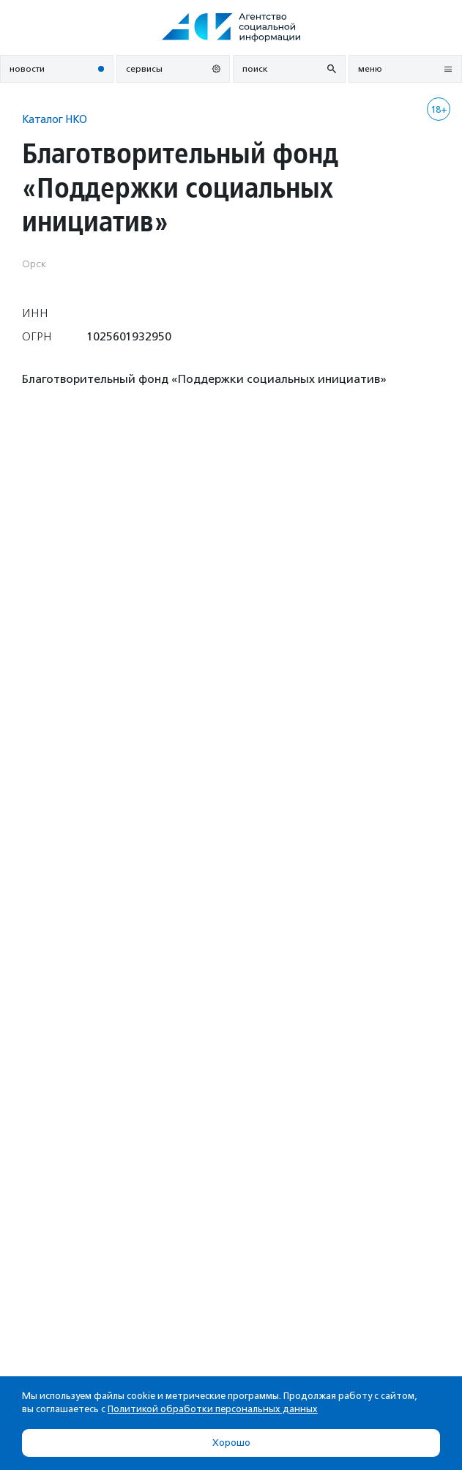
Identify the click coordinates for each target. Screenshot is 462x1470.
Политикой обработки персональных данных (213, 1408)
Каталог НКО (54, 119)
